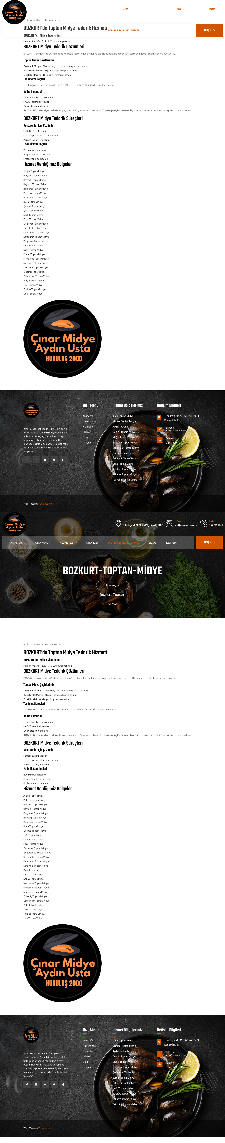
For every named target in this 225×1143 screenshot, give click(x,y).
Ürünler (92, 30)
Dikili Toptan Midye (33, 215)
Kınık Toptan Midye (33, 245)
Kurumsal (41, 30)
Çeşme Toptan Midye (34, 206)
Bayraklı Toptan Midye (34, 184)
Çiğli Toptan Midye (33, 210)
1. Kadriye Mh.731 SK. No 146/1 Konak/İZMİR (143, 13)
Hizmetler (68, 30)
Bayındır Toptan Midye (35, 180)
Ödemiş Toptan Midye (35, 271)
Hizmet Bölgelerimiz (124, 30)
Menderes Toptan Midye (36, 258)
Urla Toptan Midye (32, 293)
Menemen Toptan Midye (36, 263)
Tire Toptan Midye (32, 285)
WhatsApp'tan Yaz (62, 41)
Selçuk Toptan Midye (34, 280)
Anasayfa (17, 30)
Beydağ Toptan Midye (35, 193)
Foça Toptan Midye (33, 219)
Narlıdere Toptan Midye (35, 267)
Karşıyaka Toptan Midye (35, 241)
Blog (153, 30)
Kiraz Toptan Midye (33, 250)
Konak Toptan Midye (34, 254)
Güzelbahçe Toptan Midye (37, 228)
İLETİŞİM (209, 30)
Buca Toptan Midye (33, 201)
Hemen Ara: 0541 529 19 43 (37, 41)
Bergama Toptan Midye (35, 188)
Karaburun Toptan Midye (36, 236)
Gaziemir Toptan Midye (35, 223)
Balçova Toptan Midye (35, 175)
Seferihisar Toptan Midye (36, 276)
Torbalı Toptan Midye (34, 289)
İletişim (171, 30)
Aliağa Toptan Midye (34, 171)
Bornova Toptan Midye (35, 197)
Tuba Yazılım (45, 503)
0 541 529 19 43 (216, 13)
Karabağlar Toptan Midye (36, 232)
